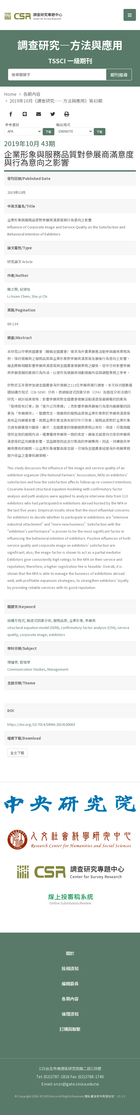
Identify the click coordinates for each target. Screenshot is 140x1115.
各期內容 (32, 94)
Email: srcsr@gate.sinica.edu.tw (70, 1084)
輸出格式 (63, 124)
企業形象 (76, 620)
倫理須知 (70, 1014)
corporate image (33, 634)
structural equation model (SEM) (33, 627)
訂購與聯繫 (70, 1029)
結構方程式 (16, 620)
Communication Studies (26, 669)
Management (57, 669)
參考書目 (12, 124)
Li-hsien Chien (18, 296)
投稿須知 (70, 968)
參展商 (90, 620)
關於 (70, 953)
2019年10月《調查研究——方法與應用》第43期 (55, 100)
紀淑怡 (25, 289)
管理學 (25, 662)
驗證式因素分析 (39, 620)
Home (10, 94)
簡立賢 (12, 289)
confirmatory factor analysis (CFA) (88, 627)
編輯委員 (70, 983)
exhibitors (57, 634)
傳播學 (12, 662)
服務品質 (60, 620)
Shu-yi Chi (39, 296)
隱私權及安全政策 (96, 1096)
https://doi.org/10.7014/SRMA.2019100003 (41, 724)
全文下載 (17, 752)
